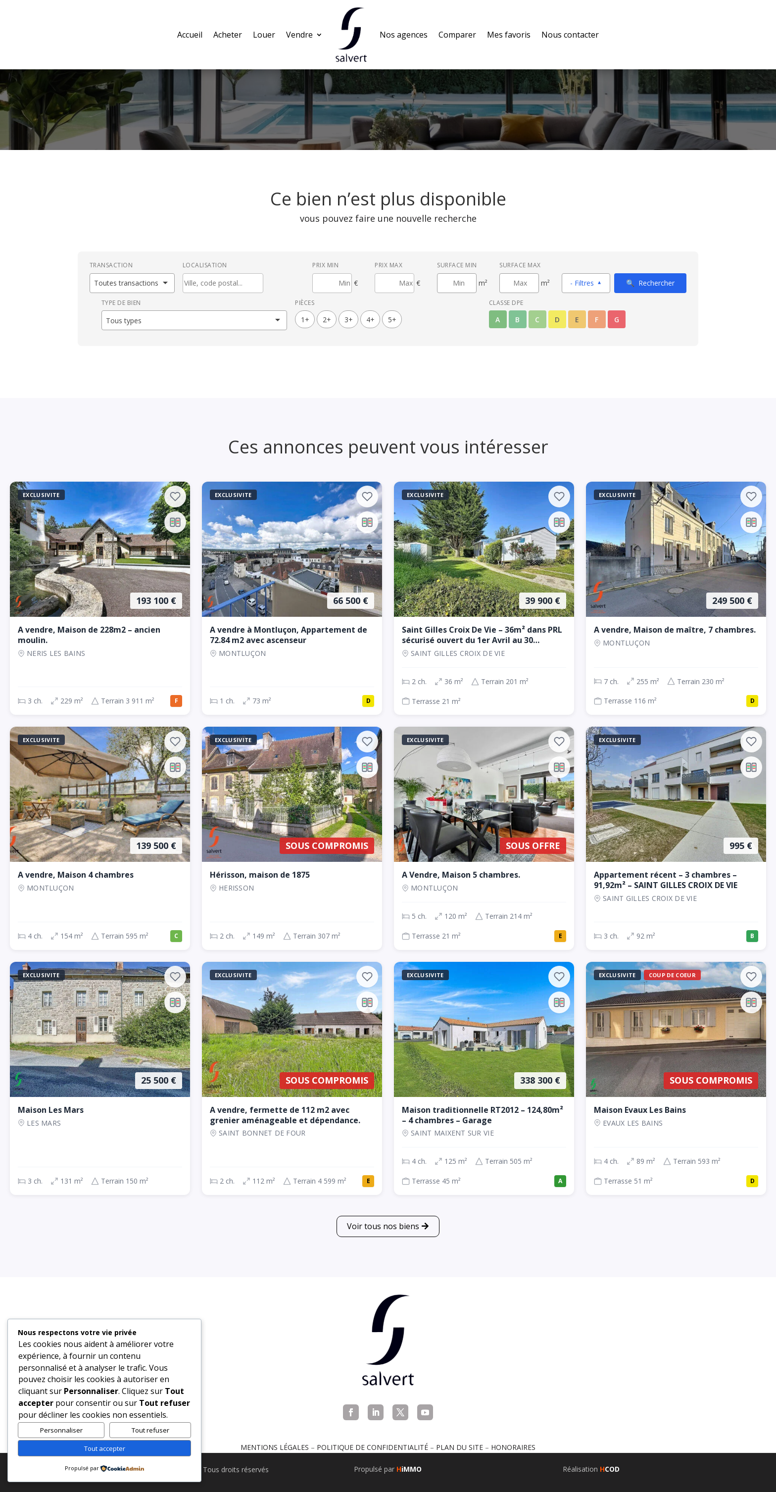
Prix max (388, 265)
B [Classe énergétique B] (517, 319)
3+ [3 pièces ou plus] (348, 319)
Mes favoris (509, 34)
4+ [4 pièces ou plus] (370, 319)
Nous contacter (570, 34)
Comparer (457, 34)
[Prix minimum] (332, 283)
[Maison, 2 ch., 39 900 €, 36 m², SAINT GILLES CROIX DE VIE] (484, 598)
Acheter (227, 34)
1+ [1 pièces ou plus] (305, 319)
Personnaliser (61, 1430)
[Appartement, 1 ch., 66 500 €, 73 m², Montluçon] (292, 598)
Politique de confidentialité (372, 1447)
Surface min (457, 265)
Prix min (325, 265)
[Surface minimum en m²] (457, 283)
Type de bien (121, 302)
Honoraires (513, 1447)
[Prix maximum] (394, 283)
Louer (264, 34)
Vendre (299, 34)
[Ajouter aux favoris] (175, 496)
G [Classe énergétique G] (616, 319)
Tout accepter (104, 1448)
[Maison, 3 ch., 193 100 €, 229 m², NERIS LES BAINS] (100, 598)
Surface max (520, 265)
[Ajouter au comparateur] (175, 522)
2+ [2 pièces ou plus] (327, 319)
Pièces (304, 302)
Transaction (111, 265)
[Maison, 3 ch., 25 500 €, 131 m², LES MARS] (100, 1078)
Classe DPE (506, 302)
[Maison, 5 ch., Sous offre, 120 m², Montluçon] (484, 838)
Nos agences (404, 34)
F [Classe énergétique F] (596, 319)
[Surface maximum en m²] (519, 283)
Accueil (189, 34)
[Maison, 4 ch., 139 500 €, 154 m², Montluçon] (100, 838)
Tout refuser (150, 1430)
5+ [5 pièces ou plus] (392, 319)
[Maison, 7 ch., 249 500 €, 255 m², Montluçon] (676, 598)
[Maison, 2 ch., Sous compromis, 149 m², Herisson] (292, 838)
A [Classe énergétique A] (497, 319)
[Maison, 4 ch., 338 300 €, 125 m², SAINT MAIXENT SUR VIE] (484, 1078)
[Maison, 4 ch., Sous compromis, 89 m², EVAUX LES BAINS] (676, 1078)
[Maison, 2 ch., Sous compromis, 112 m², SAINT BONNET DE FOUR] (292, 1078)
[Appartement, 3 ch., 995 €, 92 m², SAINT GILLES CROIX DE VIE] (676, 838)
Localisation (205, 265)
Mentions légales (275, 1447)
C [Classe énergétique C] (537, 319)
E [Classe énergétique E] (577, 319)
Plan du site (459, 1447)
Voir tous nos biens (383, 1226)
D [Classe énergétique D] (557, 319)
